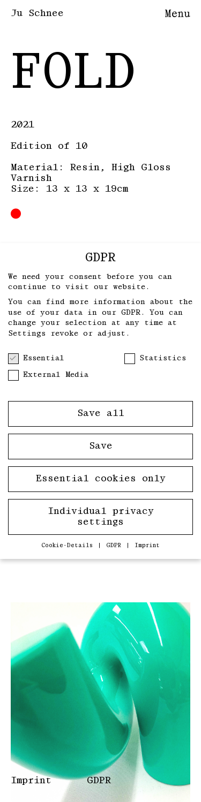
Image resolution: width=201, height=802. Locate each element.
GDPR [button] (115, 545)
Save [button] (101, 446)
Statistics (155, 358)
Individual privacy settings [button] (101, 516)
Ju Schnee (37, 13)
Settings (27, 333)
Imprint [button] (147, 545)
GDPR (99, 780)
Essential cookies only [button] (101, 478)
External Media (48, 375)
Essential (36, 358)
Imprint (31, 780)
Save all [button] (100, 413)
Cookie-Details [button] (68, 545)
